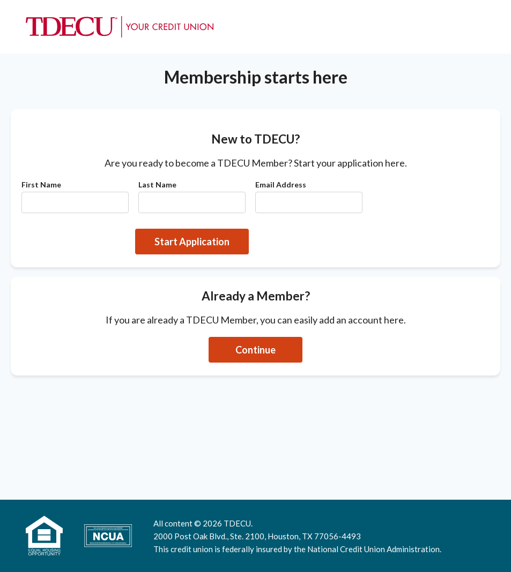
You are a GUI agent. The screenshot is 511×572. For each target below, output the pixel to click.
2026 (212, 523)
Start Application (191, 241)
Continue (255, 350)
